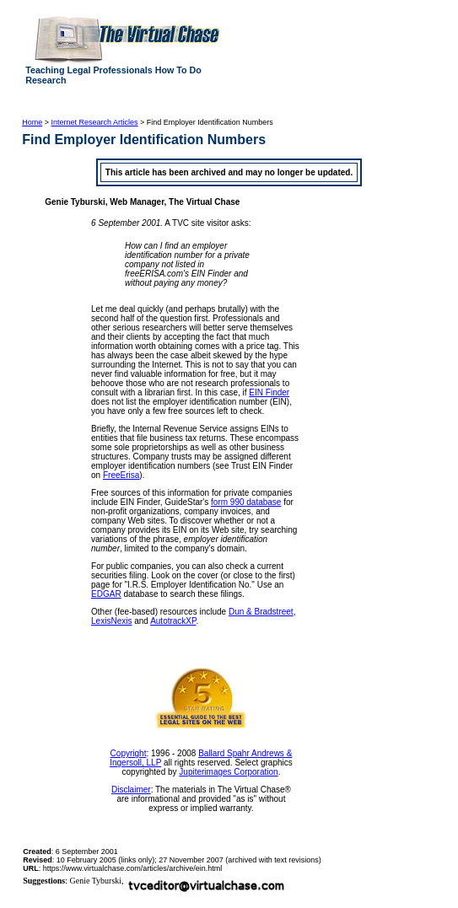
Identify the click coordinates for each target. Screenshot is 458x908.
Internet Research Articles (94, 122)
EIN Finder (269, 392)
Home (32, 122)
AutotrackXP (173, 621)
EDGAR (106, 594)
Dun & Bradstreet (261, 611)
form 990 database (246, 502)
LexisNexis (111, 621)
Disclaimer (131, 789)
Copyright (128, 753)
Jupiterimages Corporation (228, 771)
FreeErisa (121, 475)
